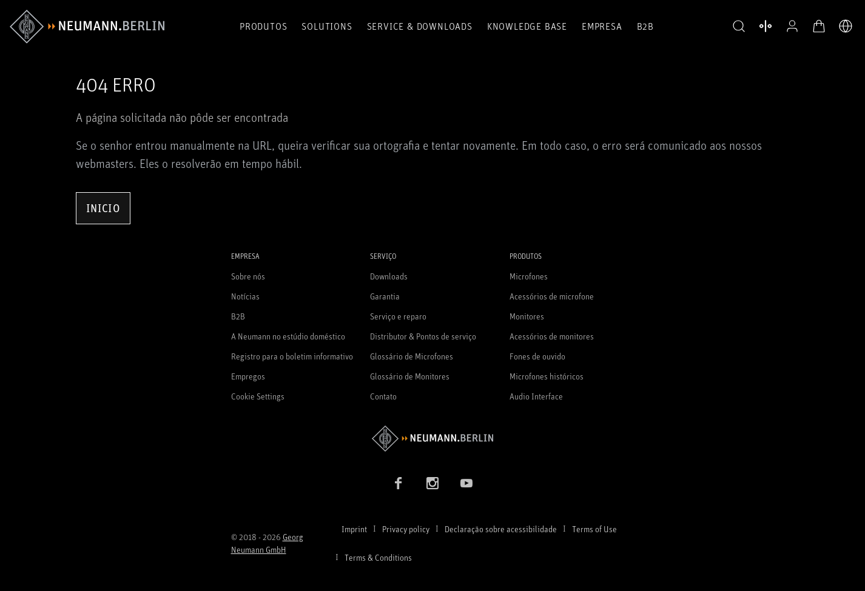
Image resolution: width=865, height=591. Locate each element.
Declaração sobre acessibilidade (501, 529)
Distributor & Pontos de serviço (423, 336)
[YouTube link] (466, 483)
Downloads (389, 276)
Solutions (326, 26)
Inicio (103, 208)
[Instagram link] (432, 483)
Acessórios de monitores (552, 336)
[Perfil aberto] (792, 26)
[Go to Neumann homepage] (432, 439)
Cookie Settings (257, 396)
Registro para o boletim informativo (292, 356)
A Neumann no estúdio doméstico (288, 336)
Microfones (529, 276)
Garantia (385, 296)
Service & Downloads (420, 26)
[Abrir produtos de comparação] (765, 26)
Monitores (527, 316)
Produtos (263, 26)
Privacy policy (405, 529)
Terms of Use (594, 529)
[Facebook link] (398, 483)
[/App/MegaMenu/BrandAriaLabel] (87, 27)
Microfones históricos (547, 376)
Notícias (245, 296)
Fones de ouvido (537, 356)
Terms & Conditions (378, 557)
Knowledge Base (527, 26)
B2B (645, 26)
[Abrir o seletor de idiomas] (845, 26)
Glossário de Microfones (411, 356)
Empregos (248, 376)
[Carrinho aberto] (819, 26)
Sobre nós (248, 276)
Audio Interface (536, 396)
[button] (739, 26)
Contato (383, 396)
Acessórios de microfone (552, 296)
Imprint (354, 529)
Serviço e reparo (398, 316)
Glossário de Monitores (409, 376)
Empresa (602, 26)
